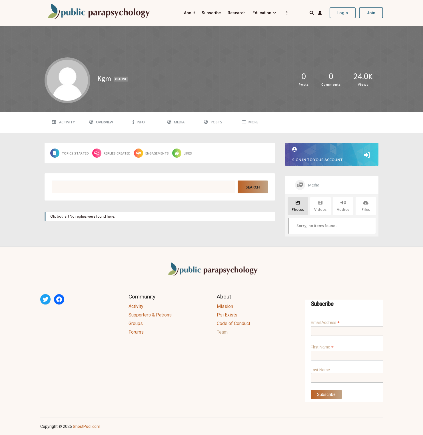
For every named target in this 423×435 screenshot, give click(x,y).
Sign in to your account (332, 154)
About (189, 13)
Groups (136, 323)
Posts (213, 122)
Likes (182, 153)
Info (139, 122)
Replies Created (111, 153)
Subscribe (211, 13)
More (250, 122)
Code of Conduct (233, 323)
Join (371, 13)
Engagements (151, 153)
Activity (63, 122)
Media (176, 122)
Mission (225, 306)
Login (342, 13)
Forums (136, 332)
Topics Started (69, 153)
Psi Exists (227, 315)
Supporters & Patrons (150, 315)
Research (237, 13)
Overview (101, 122)
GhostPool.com (86, 426)
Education (261, 13)
